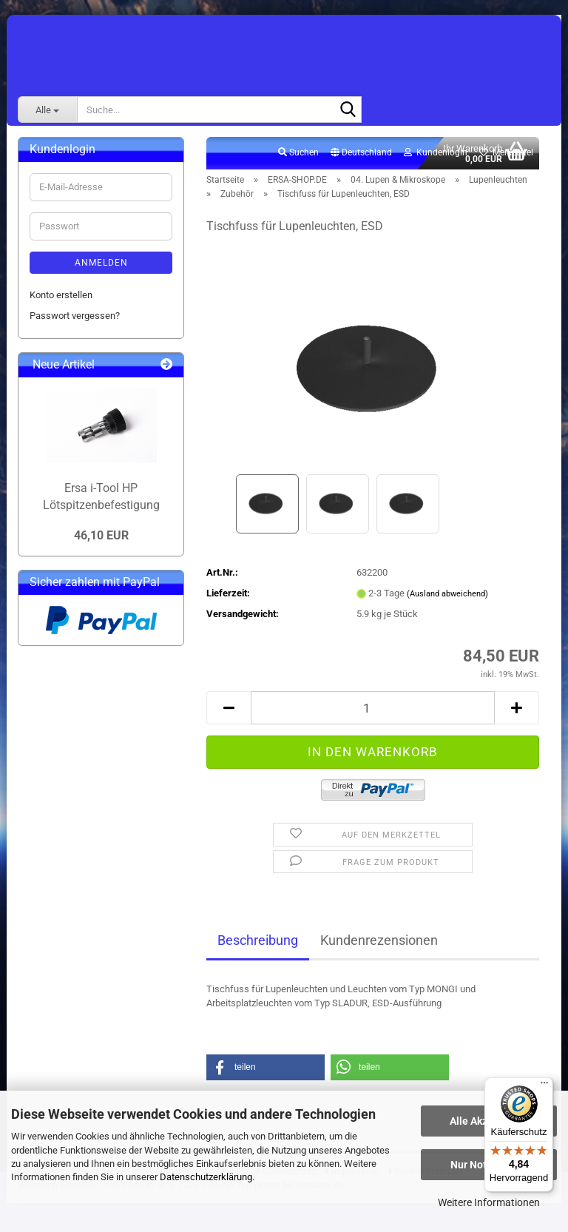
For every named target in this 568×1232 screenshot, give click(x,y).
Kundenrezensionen (379, 940)
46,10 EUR (101, 535)
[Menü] (544, 1086)
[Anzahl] (373, 707)
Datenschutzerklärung (206, 1176)
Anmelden (101, 262)
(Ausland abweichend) (447, 594)
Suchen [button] (298, 152)
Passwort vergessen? (75, 315)
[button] (361, 153)
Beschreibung (257, 940)
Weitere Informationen (489, 1202)
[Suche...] (47, 109)
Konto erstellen (61, 294)
